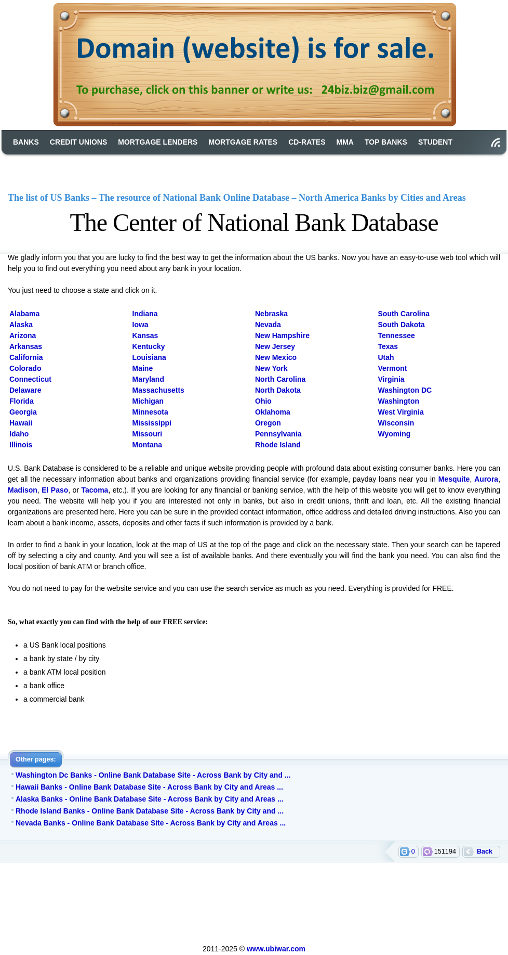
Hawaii (20, 423)
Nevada (268, 324)
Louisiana (149, 357)
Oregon (268, 423)
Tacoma (95, 490)
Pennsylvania (278, 434)
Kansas (145, 335)
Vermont (392, 368)
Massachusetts (158, 390)
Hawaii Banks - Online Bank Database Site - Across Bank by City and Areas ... (149, 787)
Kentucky (148, 346)
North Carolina (280, 379)
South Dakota (401, 324)
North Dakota (278, 390)
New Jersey (275, 346)
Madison (22, 490)
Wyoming (394, 434)
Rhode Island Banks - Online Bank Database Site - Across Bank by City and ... (150, 811)
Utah (386, 357)
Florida (21, 401)
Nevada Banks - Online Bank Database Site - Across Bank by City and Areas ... (151, 823)
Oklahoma (272, 412)
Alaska (21, 324)
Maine (142, 368)
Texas (388, 346)
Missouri (147, 434)
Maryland (148, 379)
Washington (399, 401)
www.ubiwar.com (276, 949)
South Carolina (404, 313)
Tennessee (396, 335)
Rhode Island (278, 445)
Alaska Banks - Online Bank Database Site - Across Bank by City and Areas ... (150, 799)
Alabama (24, 313)
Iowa (140, 324)
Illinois (20, 445)
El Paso (55, 490)
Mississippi (151, 423)
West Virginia (401, 412)
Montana (147, 445)
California (26, 357)
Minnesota (150, 412)
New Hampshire (282, 335)
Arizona (22, 335)
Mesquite (454, 479)
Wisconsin (396, 423)
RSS (495, 142)
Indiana (145, 313)
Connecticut (30, 379)
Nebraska (271, 313)
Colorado (25, 368)
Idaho (19, 434)
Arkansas (25, 346)
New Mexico (276, 357)
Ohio (263, 401)
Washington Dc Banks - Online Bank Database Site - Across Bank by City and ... (153, 775)
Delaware (25, 390)
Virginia (391, 379)
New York (271, 368)
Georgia (23, 412)
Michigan (148, 401)
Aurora (486, 479)
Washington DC (405, 390)
